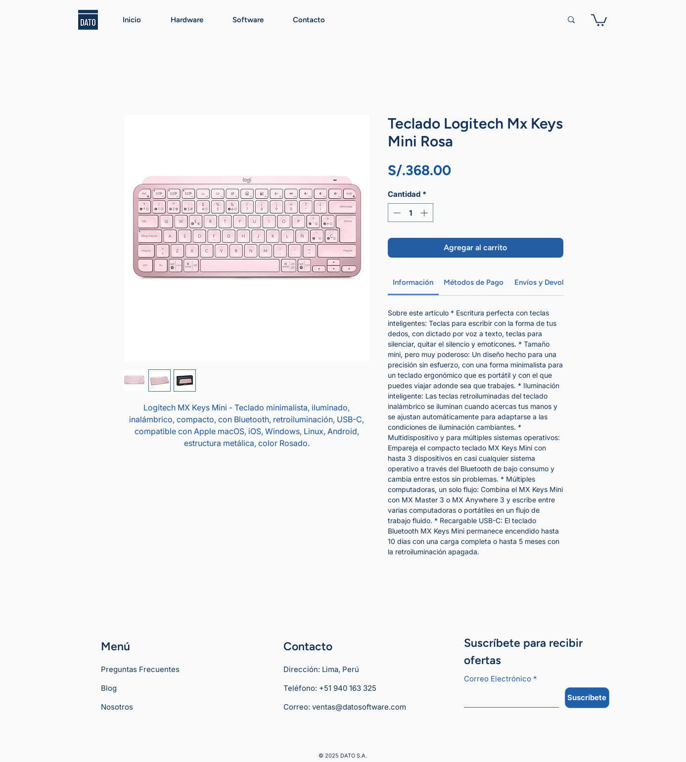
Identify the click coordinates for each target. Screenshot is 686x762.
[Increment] (425, 213)
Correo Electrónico (500, 678)
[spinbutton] (410, 213)
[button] (599, 19)
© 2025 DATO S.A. (343, 755)
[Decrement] (396, 213)
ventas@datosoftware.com (359, 707)
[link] (413, 282)
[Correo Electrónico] (508, 697)
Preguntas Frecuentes (140, 669)
